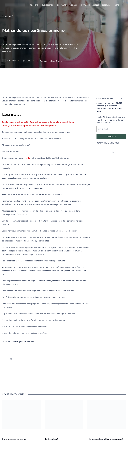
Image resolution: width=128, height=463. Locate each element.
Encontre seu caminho (14, 439)
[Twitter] (113, 151)
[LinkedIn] (99, 158)
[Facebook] (106, 151)
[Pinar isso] (23, 359)
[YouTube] (120, 151)
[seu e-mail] (111, 129)
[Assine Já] (111, 136)
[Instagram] (99, 151)
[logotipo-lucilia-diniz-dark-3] (15, 5)
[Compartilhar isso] (5, 359)
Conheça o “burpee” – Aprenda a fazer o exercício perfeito (29, 125)
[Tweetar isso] (11, 359)
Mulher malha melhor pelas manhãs (105, 439)
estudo (26, 158)
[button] (122, 5)
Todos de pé (51, 439)
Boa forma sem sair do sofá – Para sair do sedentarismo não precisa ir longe (38, 122)
